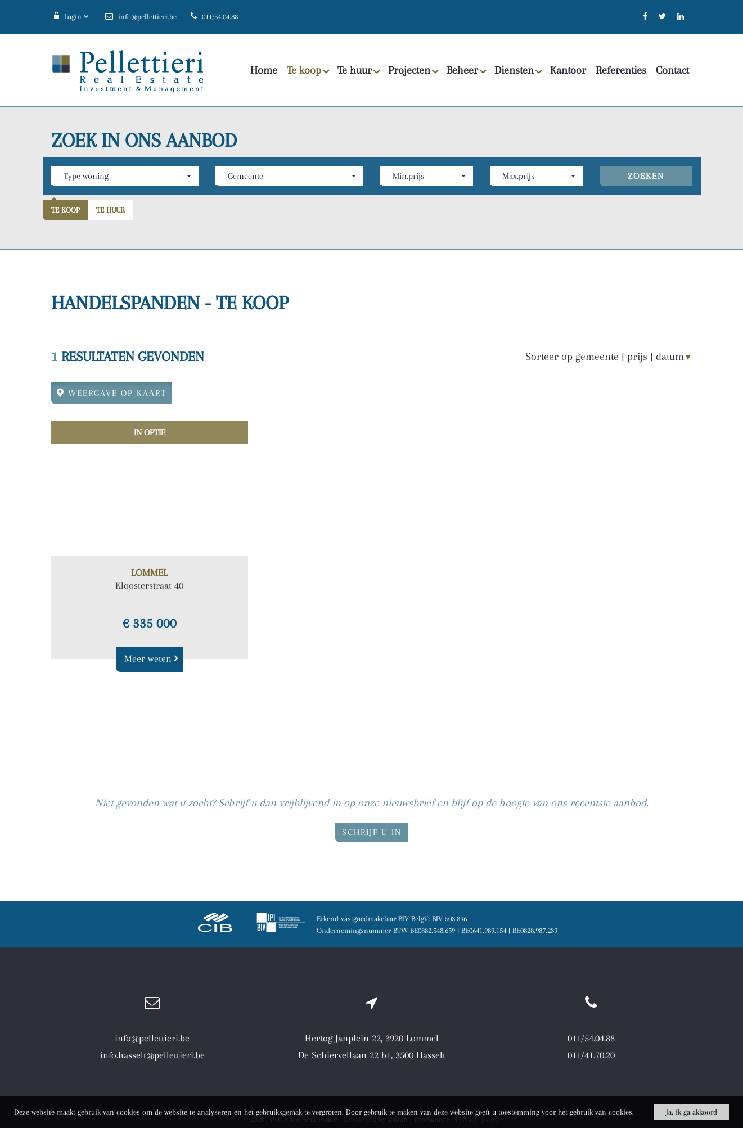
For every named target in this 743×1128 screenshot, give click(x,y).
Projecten (413, 70)
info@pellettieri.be (152, 1038)
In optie (149, 432)
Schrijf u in (372, 832)
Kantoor (568, 70)
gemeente (597, 356)
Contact (672, 70)
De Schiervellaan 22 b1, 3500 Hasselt (371, 1055)
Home (263, 70)
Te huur (358, 70)
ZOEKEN (646, 176)
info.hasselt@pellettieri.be (152, 1055)
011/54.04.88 (591, 1038)
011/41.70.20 (591, 1055)
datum (674, 356)
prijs (637, 356)
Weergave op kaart (111, 393)
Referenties (621, 70)
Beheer (467, 70)
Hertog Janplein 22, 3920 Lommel (372, 1038)
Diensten (518, 70)
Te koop (308, 70)
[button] (125, 176)
